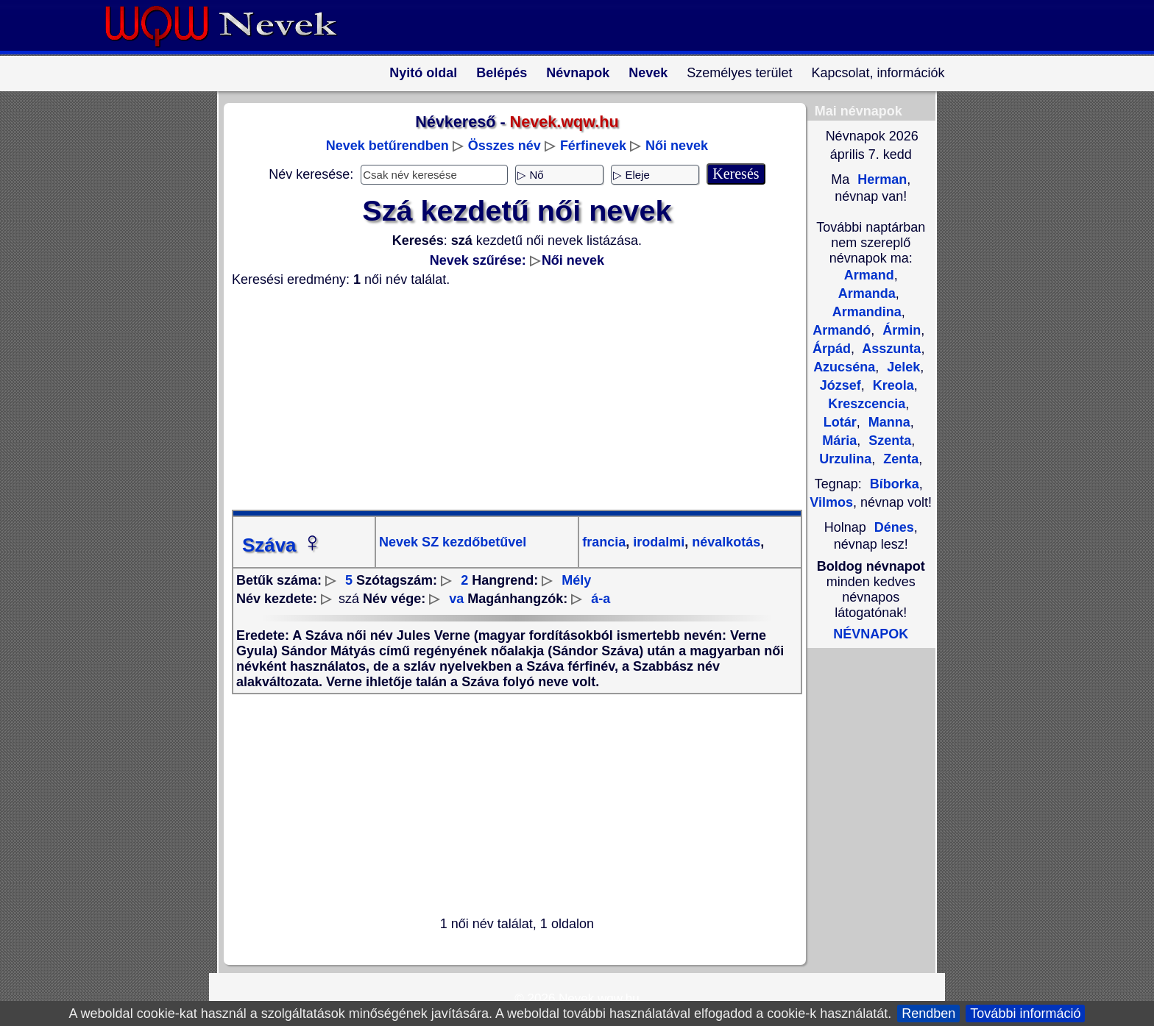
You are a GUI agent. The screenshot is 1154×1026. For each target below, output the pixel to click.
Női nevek (676, 145)
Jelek (901, 367)
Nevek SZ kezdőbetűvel (452, 542)
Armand (869, 275)
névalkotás (724, 542)
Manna (887, 422)
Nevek (648, 72)
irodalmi (656, 542)
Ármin (900, 330)
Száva (282, 545)
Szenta (888, 440)
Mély (576, 580)
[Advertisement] (508, 399)
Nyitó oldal (423, 72)
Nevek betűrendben (387, 145)
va (456, 598)
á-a (600, 598)
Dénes (894, 527)
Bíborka (894, 484)
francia (604, 542)
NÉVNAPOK (870, 634)
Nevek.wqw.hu (599, 998)
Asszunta (890, 348)
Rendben (928, 1013)
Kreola (891, 385)
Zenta (898, 459)
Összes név (504, 145)
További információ (1025, 1013)
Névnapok (577, 72)
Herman (880, 179)
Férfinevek (593, 145)
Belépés (501, 72)
